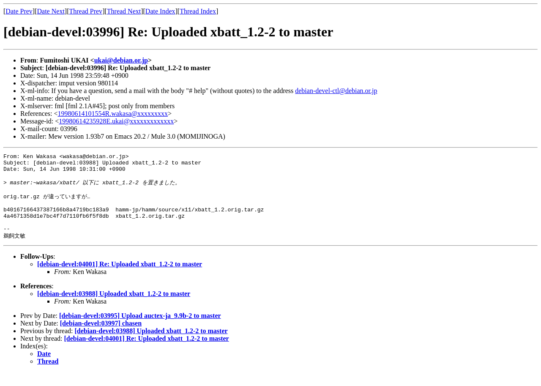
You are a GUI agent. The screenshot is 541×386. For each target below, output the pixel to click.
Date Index (160, 11)
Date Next (51, 11)
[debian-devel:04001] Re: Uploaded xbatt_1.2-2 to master (119, 278)
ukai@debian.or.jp (121, 60)
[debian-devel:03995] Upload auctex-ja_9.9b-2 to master (140, 329)
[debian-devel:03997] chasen (101, 337)
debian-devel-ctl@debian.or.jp (336, 90)
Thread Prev (85, 11)
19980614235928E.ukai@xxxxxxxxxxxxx (116, 121)
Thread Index (198, 11)
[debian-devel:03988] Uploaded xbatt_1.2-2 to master (113, 307)
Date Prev (19, 11)
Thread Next (124, 11)
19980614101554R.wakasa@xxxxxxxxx (113, 113)
